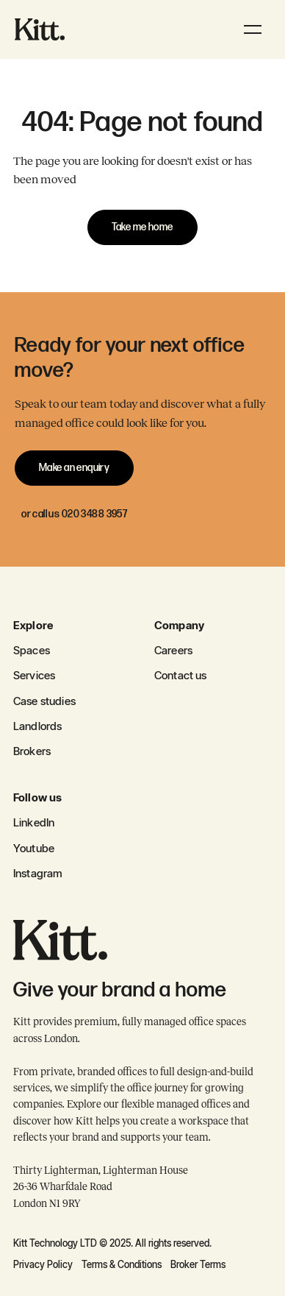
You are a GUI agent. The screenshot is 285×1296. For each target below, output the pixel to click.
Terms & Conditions (122, 1264)
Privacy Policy (43, 1264)
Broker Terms (198, 1264)
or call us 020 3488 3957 (74, 514)
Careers (173, 650)
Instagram (37, 873)
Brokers (32, 751)
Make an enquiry (74, 467)
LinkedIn (33, 822)
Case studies (44, 701)
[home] (40, 29)
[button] (252, 29)
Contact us (180, 675)
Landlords (37, 726)
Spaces (31, 650)
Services (34, 675)
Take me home (142, 227)
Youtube (33, 848)
